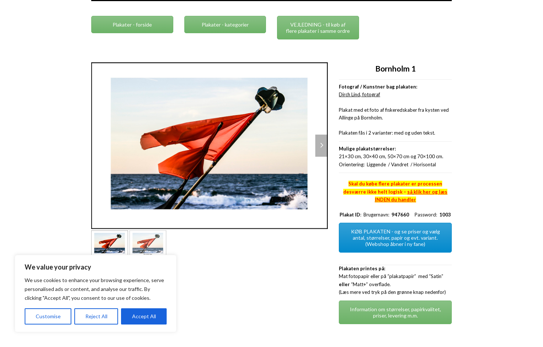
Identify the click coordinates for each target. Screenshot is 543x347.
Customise (48, 316)
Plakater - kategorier (225, 24)
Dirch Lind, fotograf (359, 94)
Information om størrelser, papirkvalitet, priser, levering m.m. (395, 312)
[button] (321, 146)
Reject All (96, 316)
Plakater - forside (132, 24)
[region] (96, 293)
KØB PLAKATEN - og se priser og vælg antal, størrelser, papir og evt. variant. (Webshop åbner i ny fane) (395, 237)
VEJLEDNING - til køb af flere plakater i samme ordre (318, 27)
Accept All (144, 316)
